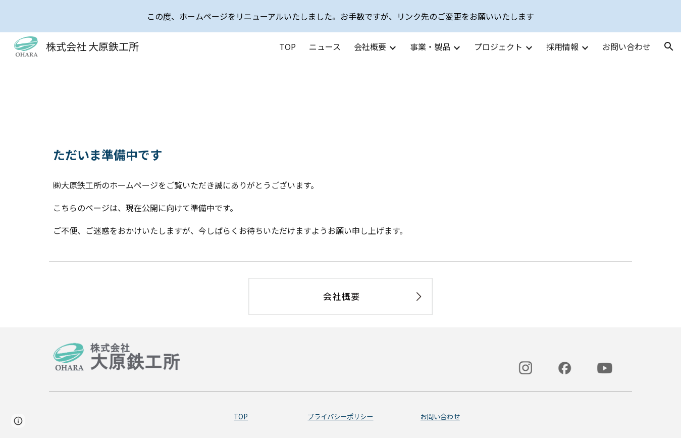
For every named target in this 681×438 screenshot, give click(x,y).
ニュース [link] (325, 46)
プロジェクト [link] (498, 46)
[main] (340, 154)
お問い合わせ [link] (626, 46)
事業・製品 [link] (430, 46)
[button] (669, 46)
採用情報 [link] (562, 46)
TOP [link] (287, 46)
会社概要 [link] (370, 46)
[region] (340, 16)
